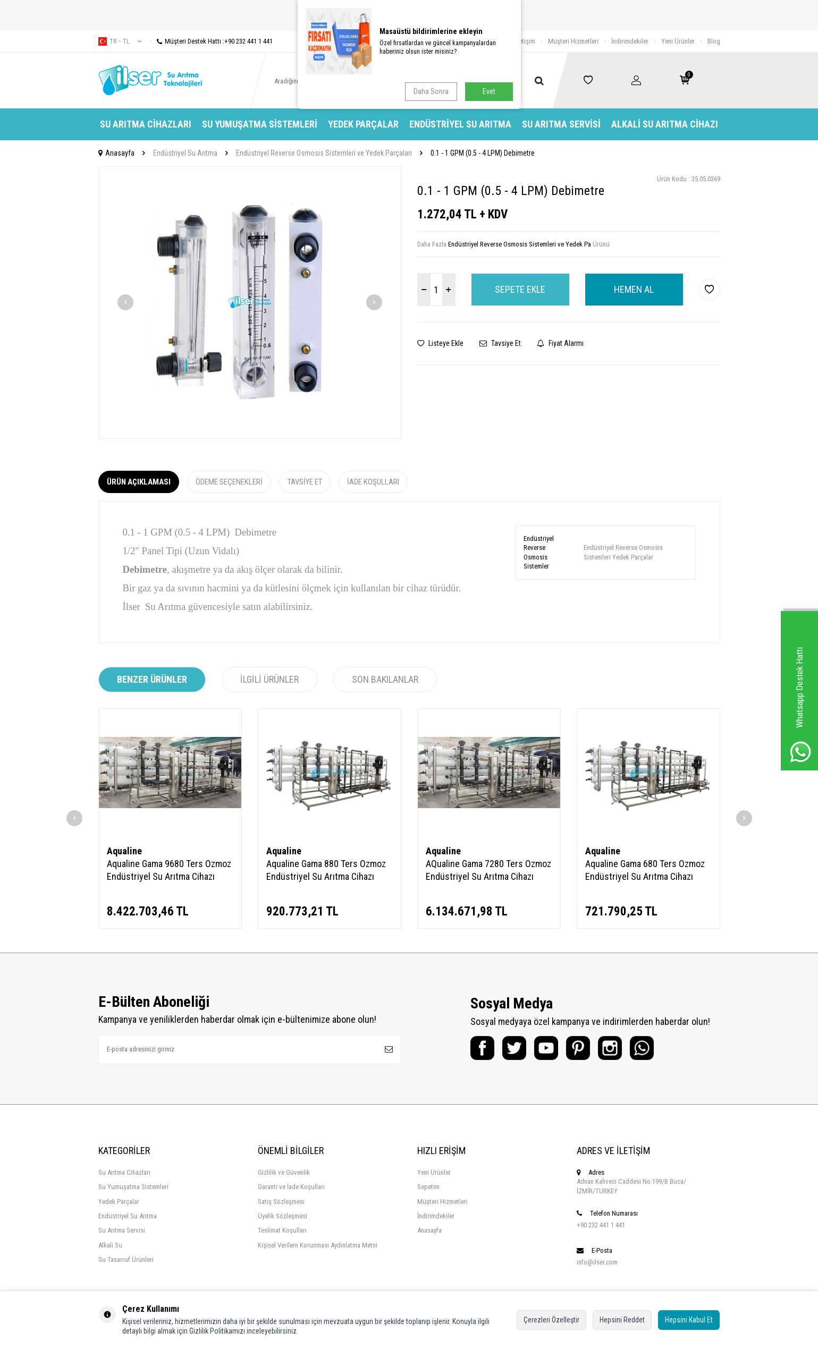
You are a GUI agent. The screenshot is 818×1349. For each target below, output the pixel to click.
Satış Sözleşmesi (281, 1202)
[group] (250, 302)
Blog (713, 41)
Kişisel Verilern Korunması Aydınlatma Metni (317, 1245)
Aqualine (124, 850)
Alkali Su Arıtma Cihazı (664, 124)
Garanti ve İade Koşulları (291, 1187)
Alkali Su (110, 1245)
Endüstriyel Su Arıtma (460, 124)
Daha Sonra (431, 91)
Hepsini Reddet (622, 1320)
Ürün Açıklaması (139, 482)
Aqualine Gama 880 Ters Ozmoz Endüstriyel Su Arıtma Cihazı (326, 870)
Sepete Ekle (520, 289)
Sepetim (428, 1187)
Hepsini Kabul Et (689, 1320)
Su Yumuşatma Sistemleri (259, 124)
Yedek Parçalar (363, 124)
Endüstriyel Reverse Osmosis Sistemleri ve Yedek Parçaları (324, 153)
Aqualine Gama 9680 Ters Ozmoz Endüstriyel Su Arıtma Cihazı (169, 870)
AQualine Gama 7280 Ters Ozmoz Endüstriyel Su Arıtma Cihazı (488, 870)
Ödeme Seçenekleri (229, 482)
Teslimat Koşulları (282, 1230)
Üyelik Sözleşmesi (282, 1216)
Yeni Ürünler (678, 41)
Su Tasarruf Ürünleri (126, 1259)
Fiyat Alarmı (560, 343)
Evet (489, 91)
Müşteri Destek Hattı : (211, 41)
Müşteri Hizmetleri (573, 41)
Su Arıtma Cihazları (145, 124)
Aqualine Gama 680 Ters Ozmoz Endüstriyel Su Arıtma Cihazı (645, 870)
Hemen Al (634, 289)
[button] (125, 302)
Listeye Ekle (440, 343)
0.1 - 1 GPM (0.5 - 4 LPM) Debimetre (483, 153)
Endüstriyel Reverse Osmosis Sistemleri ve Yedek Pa (519, 244)
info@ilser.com (597, 1262)
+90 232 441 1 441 (601, 1225)
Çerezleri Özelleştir (551, 1320)
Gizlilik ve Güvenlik (284, 1172)
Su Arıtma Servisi (561, 124)
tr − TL (119, 41)
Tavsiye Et (500, 343)
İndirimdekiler (629, 41)
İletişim (525, 41)
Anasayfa (116, 153)
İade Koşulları (373, 482)
